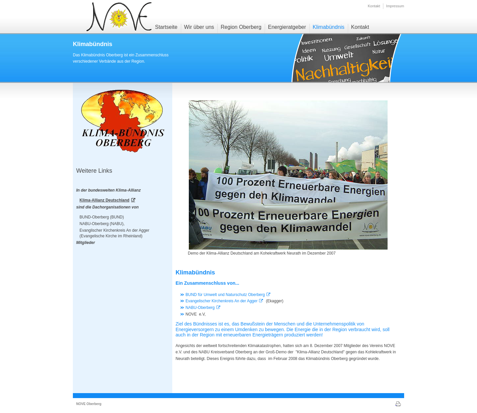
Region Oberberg (241, 27)
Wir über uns (199, 27)
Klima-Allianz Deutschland (105, 200)
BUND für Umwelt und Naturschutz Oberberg (225, 294)
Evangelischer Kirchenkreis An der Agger (221, 301)
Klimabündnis (328, 27)
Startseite (166, 27)
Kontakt (374, 6)
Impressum (395, 6)
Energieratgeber (287, 27)
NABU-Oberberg (200, 307)
